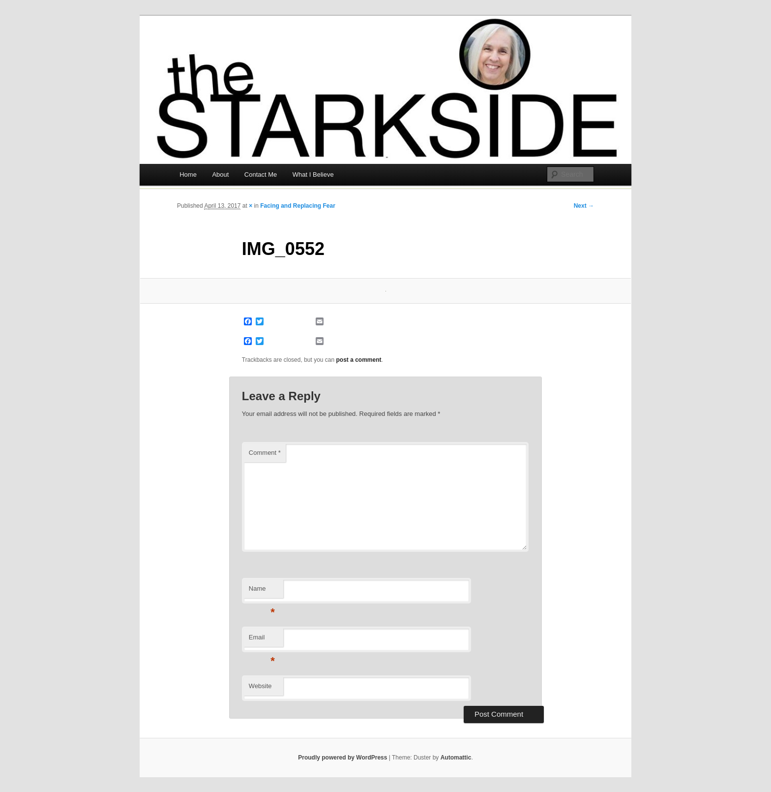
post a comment (359, 359)
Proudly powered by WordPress (342, 757)
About (220, 174)
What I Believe (313, 174)
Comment (265, 452)
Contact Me (260, 174)
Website (260, 686)
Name (262, 591)
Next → (584, 205)
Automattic (456, 757)
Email (262, 640)
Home (188, 174)
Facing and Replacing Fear (297, 205)
